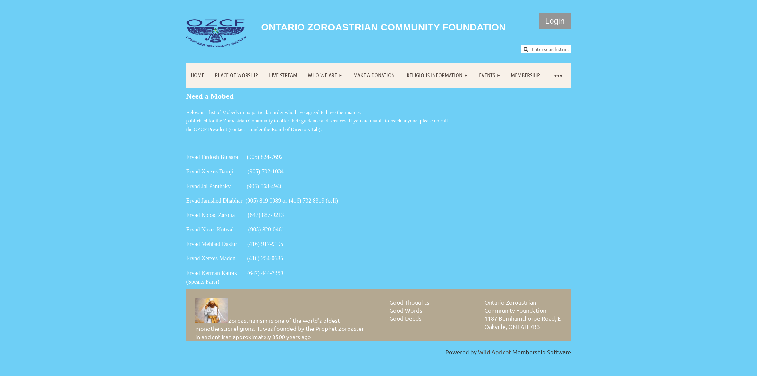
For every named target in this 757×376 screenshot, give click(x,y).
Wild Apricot (494, 351)
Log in (555, 21)
